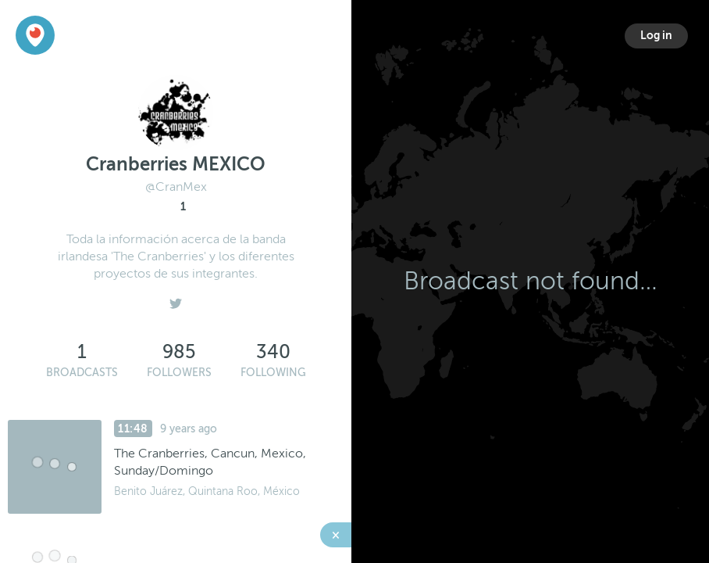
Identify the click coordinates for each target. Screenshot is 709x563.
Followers (179, 372)
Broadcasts (82, 372)
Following (273, 372)
